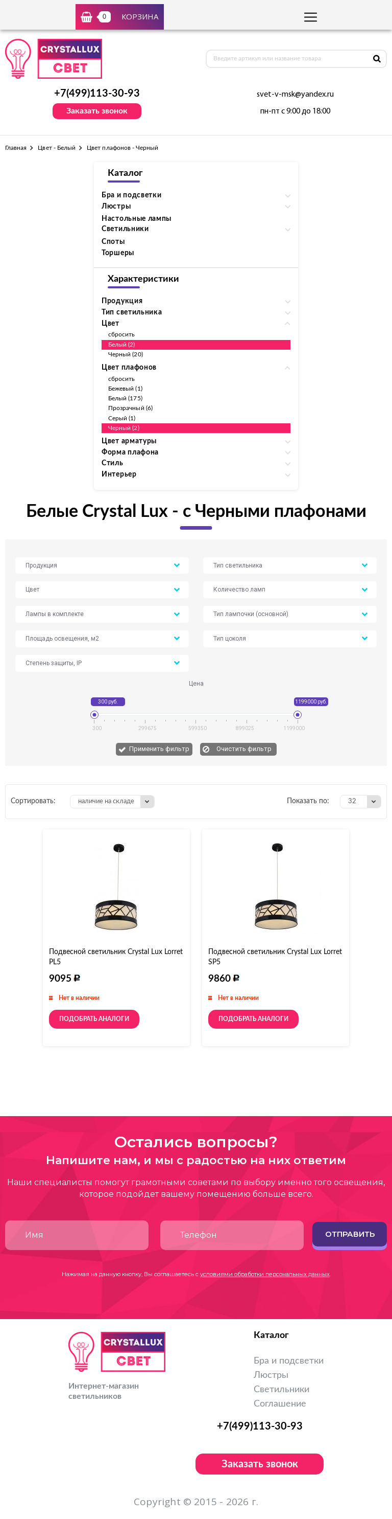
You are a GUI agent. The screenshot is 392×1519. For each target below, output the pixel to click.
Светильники (281, 1389)
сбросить (121, 334)
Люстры (271, 1375)
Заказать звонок (97, 111)
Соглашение (280, 1404)
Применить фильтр (159, 749)
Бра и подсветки (289, 1361)
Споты (113, 241)
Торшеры (118, 253)
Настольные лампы (137, 218)
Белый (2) (121, 345)
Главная (16, 148)
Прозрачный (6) (130, 408)
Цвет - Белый (57, 148)
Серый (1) (122, 418)
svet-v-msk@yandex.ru (295, 94)
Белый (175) (125, 398)
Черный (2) (123, 428)
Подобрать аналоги (94, 1019)
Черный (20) (125, 354)
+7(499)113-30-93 (97, 93)
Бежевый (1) (125, 389)
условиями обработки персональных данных (265, 1274)
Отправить (350, 1234)
